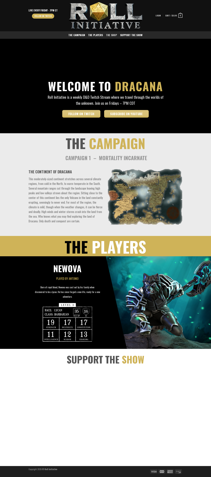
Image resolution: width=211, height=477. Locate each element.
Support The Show (131, 35)
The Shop (111, 35)
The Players (95, 35)
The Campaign (76, 35)
